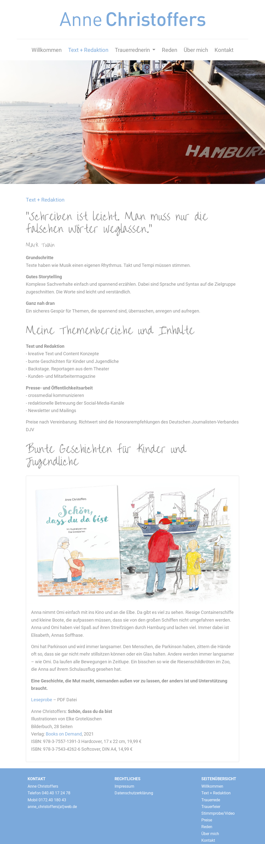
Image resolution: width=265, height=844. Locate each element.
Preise (206, 820)
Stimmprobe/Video (218, 813)
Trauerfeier (210, 806)
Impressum (124, 786)
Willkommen (47, 50)
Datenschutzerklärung (134, 793)
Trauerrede (210, 800)
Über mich (196, 50)
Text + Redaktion (88, 50)
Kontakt (224, 50)
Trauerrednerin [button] (133, 50)
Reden (169, 50)
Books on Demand (64, 734)
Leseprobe (41, 699)
